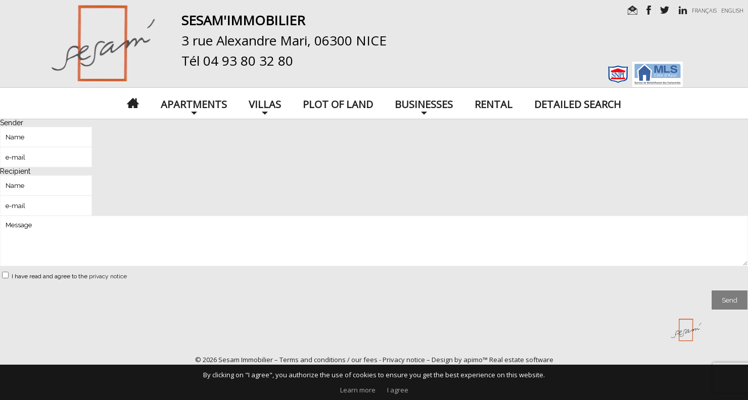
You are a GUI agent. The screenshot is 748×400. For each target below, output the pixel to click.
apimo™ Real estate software (508, 359)
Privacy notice (404, 359)
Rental (493, 103)
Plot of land (338, 103)
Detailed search (577, 103)
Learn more (358, 389)
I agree (397, 389)
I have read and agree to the (69, 276)
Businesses (424, 103)
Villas (265, 103)
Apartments (194, 103)
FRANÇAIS (704, 10)
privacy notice (108, 276)
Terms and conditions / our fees (328, 359)
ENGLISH (732, 10)
